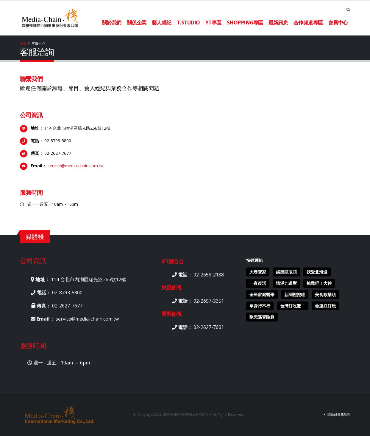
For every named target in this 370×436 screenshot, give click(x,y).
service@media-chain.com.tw (76, 165)
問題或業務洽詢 (338, 414)
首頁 (23, 43)
